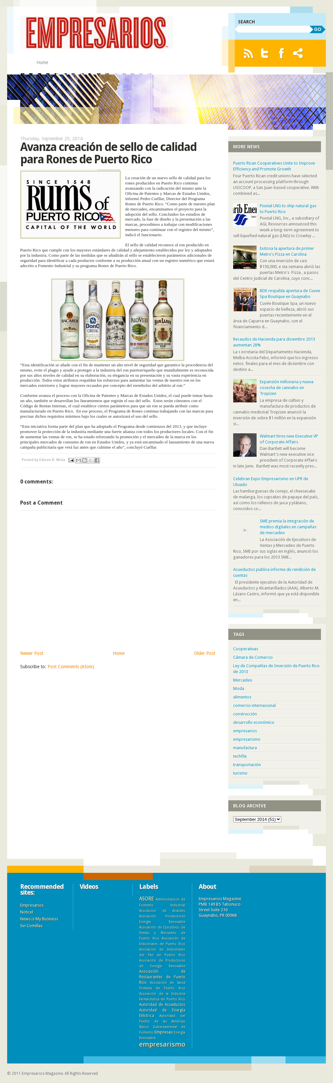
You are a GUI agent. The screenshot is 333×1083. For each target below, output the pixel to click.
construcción (245, 713)
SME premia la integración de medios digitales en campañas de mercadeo (288, 527)
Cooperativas (245, 648)
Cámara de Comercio (253, 657)
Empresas (163, 1032)
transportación (247, 764)
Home (42, 62)
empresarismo (246, 739)
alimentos (242, 697)
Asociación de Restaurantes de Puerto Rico (162, 977)
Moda (238, 688)
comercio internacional (254, 705)
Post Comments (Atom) (70, 666)
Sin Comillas (31, 925)
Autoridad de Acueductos (162, 1004)
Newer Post (31, 653)
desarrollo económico (253, 722)
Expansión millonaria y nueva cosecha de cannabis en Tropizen (286, 387)
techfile (240, 756)
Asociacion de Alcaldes (162, 911)
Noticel (26, 912)
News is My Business (39, 918)
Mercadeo (242, 680)
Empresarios (32, 905)
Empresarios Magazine (42, 1073)
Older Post (204, 653)
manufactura (245, 747)
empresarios (245, 730)
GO (317, 29)
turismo (240, 773)
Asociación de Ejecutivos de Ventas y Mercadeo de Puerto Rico (162, 932)
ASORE (146, 899)
